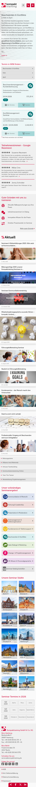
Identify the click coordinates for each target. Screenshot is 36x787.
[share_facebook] (15, 785)
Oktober (14, 717)
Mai (22, 703)
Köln (5, 100)
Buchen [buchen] (26, 105)
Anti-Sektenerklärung (10, 773)
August (22, 710)
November (22, 717)
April (14, 703)
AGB (4, 769)
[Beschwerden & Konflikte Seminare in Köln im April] (28, 5)
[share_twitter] (20, 785)
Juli (13, 710)
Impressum (6, 781)
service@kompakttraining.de (12, 758)
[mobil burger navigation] (23, 5)
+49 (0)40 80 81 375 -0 (12, 740)
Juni (30, 703)
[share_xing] (10, 785)
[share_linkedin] (25, 785)
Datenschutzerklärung (10, 777)
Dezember (30, 717)
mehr (4, 55)
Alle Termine (10, 105)
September (30, 710)
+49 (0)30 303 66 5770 (12, 752)
